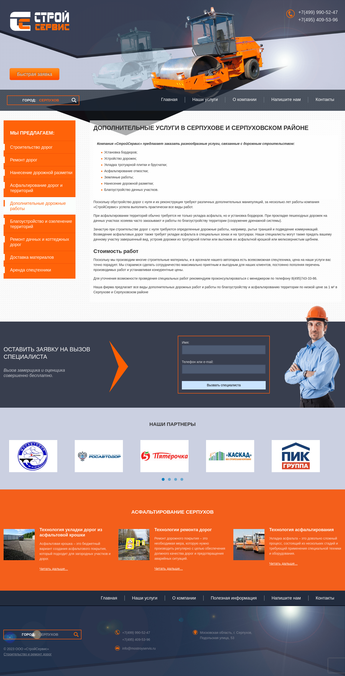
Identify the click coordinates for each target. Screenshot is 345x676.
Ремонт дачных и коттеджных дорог (39, 242)
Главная (109, 598)
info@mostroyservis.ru (138, 648)
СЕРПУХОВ (41, 100)
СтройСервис (39, 22)
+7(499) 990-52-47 (318, 12)
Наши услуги (144, 598)
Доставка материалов (32, 257)
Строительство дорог (31, 147)
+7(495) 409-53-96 (318, 19)
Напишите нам (286, 598)
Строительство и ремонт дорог (28, 654)
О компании (184, 598)
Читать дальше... (54, 569)
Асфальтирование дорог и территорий (36, 188)
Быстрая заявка (34, 74)
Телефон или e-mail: (197, 362)
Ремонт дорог (23, 160)
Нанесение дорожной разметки (41, 172)
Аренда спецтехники (30, 270)
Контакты (325, 598)
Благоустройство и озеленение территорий (41, 224)
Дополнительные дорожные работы (38, 206)
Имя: (185, 342)
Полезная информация (234, 598)
